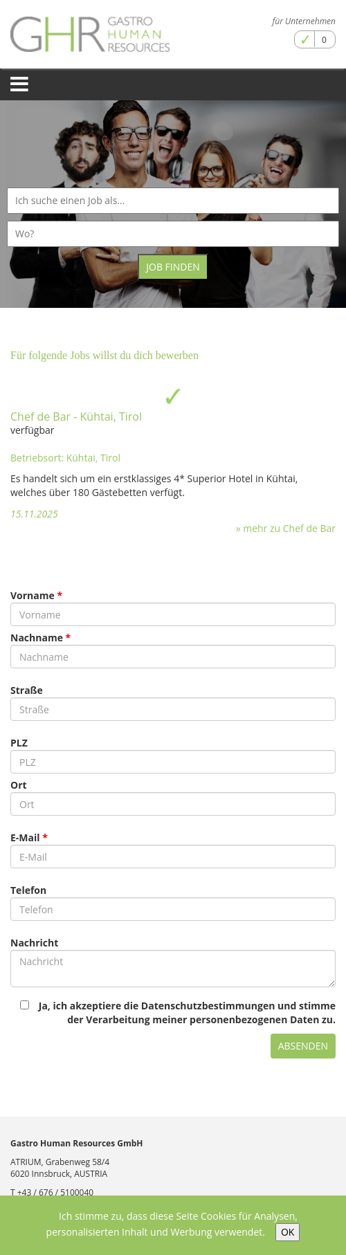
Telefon (28, 890)
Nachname (36, 637)
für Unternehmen (304, 21)
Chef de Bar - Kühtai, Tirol (76, 416)
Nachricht (34, 942)
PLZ (19, 742)
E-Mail (25, 837)
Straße (26, 690)
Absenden (303, 1045)
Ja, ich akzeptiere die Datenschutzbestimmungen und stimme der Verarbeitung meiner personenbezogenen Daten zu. (178, 1012)
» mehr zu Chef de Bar (286, 528)
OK (287, 1231)
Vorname (32, 595)
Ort (18, 784)
